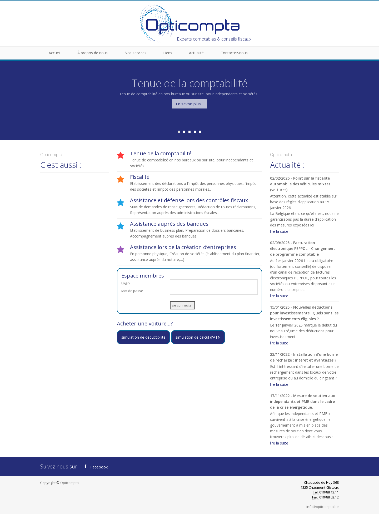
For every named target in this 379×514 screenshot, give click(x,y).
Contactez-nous (234, 52)
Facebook (95, 466)
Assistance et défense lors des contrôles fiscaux (189, 200)
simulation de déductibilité (143, 337)
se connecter (182, 305)
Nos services (135, 52)
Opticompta (69, 482)
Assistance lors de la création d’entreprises (183, 247)
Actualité (196, 52)
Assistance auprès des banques (169, 223)
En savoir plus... (189, 103)
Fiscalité (139, 176)
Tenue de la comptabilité (161, 153)
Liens (167, 52)
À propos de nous (92, 52)
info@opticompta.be (322, 506)
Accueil (55, 52)
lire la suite (279, 231)
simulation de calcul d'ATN (198, 337)
